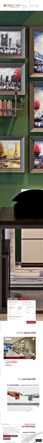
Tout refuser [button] (14, 436)
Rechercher (31, 322)
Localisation (26, 302)
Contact (24, 8)
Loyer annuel (20, 307)
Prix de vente (11, 307)
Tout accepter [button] (7, 436)
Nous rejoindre (24, 6)
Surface (29, 307)
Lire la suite (27, 410)
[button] (1, 165)
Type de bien (13, 302)
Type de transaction (15, 316)
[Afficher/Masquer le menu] (39, 440)
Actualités (25, 7)
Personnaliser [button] (7, 438)
